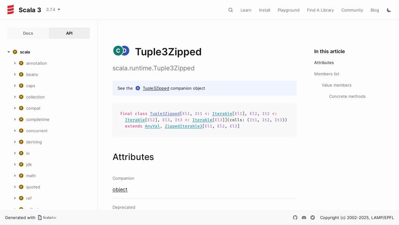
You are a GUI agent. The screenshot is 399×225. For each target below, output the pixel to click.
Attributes (324, 62)
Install (264, 10)
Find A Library (320, 10)
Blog (375, 10)
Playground (289, 10)
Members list (326, 73)
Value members (337, 85)
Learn (246, 10)
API (69, 33)
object (120, 189)
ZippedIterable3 (183, 126)
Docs (28, 33)
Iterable (222, 113)
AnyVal (152, 126)
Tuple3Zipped (156, 88)
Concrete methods (347, 96)
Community (352, 10)
